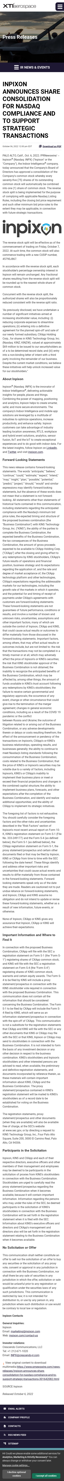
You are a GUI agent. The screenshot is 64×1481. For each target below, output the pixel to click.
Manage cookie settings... (16, 1465)
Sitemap (10, 1443)
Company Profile (16, 1417)
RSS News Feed (14, 1434)
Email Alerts (14, 1408)
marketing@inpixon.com (25, 1331)
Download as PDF (50, 146)
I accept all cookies (46, 1475)
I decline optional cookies (16, 1474)
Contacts (12, 1426)
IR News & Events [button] (32, 67)
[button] (59, 6)
